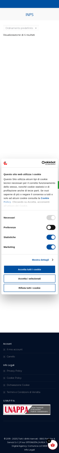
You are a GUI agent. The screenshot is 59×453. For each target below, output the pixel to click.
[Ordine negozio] (21, 28)
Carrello (11, 356)
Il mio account (14, 349)
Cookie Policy (14, 377)
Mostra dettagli (40, 259)
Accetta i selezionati (29, 278)
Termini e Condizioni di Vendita (23, 392)
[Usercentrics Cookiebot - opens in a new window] (42, 163)
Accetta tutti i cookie (29, 269)
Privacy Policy (14, 370)
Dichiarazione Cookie (18, 385)
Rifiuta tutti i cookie (29, 287)
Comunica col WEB (37, 446)
